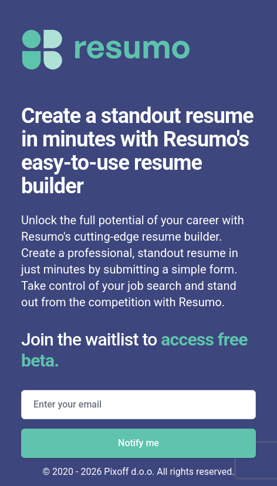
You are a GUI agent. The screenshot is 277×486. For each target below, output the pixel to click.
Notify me (138, 443)
